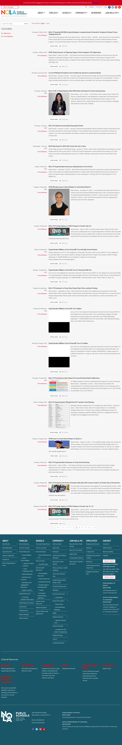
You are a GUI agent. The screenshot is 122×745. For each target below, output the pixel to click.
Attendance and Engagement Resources (26, 585)
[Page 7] (71, 527)
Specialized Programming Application (42, 595)
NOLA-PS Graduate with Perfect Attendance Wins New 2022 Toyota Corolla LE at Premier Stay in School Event (84, 483)
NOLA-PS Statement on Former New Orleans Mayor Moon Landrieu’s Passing (73, 288)
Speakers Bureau (58, 617)
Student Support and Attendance (43, 586)
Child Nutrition (23, 610)
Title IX (55, 639)
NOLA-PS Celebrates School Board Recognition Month (66, 126)
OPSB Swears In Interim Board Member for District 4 (65, 439)
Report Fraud (108, 665)
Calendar (91, 7)
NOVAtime (89, 562)
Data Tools (56, 548)
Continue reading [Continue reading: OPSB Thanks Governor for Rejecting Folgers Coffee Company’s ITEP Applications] (54, 66)
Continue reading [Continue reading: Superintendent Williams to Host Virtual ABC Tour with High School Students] (54, 263)
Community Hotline (58, 643)
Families (23, 540)
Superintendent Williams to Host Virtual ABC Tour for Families (68, 343)
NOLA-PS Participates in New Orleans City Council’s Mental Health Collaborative (74, 378)
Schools (40, 540)
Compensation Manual (76, 558)
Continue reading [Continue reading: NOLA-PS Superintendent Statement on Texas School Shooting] (54, 476)
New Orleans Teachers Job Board (76, 563)
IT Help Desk (90, 552)
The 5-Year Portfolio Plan (59, 575)
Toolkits (41, 590)
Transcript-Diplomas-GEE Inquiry (27, 598)
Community (58, 540)
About (5, 540)
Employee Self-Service (92, 544)
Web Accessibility (108, 552)
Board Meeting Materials (59, 608)
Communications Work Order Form (93, 567)
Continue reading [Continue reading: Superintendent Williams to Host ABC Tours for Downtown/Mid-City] (54, 281)
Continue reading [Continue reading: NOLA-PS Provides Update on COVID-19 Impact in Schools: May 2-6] (54, 243)
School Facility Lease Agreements (42, 613)
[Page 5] (65, 527)
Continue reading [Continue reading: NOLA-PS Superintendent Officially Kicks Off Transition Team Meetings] (54, 432)
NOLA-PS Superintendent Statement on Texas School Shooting (69, 462)
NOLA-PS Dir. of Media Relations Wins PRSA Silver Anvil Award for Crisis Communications (77, 91)
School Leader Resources (40, 569)
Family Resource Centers (26, 603)
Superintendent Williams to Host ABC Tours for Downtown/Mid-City (70, 270)
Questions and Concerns (26, 578)
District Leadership (8, 555)
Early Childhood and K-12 (44, 556)
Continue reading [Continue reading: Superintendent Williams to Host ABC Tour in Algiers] (54, 337)
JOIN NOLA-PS (75, 540)
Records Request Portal (90, 666)
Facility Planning (57, 635)
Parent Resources (24, 552)
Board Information (58, 601)
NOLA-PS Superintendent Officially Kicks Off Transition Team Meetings (71, 402)
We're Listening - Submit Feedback (60, 569)
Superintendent (7, 552)
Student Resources (24, 594)
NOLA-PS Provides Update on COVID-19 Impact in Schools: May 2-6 (70, 226)
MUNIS (65, 665)
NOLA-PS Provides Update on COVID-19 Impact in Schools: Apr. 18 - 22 (71, 506)
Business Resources (59, 594)
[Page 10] (79, 527)
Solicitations (59, 597)
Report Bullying (24, 614)
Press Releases (42, 35)
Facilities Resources (44, 582)
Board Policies (28, 665)
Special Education (27, 574)
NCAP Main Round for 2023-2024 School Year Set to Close (67, 146)
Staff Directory (107, 548)
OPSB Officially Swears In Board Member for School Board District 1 (70, 187)
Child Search (23, 607)
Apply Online (73, 554)
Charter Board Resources (40, 602)
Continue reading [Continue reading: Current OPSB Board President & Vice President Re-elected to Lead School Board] (54, 84)
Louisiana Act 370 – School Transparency (60, 631)
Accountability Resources (42, 575)
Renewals (55, 590)
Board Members (7, 548)
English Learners (27, 590)
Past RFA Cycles (43, 564)
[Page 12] (86, 527)
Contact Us (99, 7)
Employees (91, 540)
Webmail (88, 548)
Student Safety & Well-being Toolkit (59, 581)
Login (105, 7)
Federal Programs (41, 607)
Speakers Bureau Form (60, 621)
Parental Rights (26, 555)
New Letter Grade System (58, 563)
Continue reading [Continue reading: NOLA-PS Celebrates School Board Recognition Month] (54, 139)
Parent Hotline (23, 618)
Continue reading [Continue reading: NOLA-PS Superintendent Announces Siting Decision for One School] (54, 180)
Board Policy (59, 604)
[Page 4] (63, 527)
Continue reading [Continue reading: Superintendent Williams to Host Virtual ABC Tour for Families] (54, 371)
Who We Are (6, 544)
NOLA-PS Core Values (75, 550)
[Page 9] (76, 527)
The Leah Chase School (43, 544)
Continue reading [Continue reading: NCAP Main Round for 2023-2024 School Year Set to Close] (54, 160)
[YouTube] (119, 7)
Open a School (40, 561)
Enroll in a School (24, 548)
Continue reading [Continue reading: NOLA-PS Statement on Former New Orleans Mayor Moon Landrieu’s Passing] (54, 302)
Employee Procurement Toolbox (93, 557)
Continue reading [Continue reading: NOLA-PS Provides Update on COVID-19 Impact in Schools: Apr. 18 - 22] (54, 523)
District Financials (58, 626)
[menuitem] (41, 13)
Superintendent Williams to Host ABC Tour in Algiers (65, 308)
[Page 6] (68, 527)
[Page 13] (89, 527)
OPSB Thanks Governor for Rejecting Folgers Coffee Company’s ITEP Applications (75, 52)
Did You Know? (57, 544)
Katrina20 (56, 552)
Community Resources (59, 586)
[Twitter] (112, 7)
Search (86, 7)
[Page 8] (73, 527)
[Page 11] (82, 527)
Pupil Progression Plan (27, 570)
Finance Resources (44, 579)
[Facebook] (109, 7)
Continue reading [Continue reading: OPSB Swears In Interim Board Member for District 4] (54, 455)
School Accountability (25, 559)
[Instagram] (116, 7)
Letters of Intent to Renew (28, 565)
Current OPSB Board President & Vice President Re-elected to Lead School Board (75, 73)
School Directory (24, 544)
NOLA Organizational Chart (8, 564)
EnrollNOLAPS (48, 665)
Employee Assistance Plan (92, 573)
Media (54, 613)
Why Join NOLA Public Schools (75, 545)
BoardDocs (6, 665)
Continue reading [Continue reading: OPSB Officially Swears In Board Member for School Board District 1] (54, 219)
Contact (107, 540)
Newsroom (7, 33)
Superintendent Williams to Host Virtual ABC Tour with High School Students (73, 249)
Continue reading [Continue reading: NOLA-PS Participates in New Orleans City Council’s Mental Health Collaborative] (54, 395)
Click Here (95, 3)
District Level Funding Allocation (59, 557)
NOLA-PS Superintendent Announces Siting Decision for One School (70, 167)
